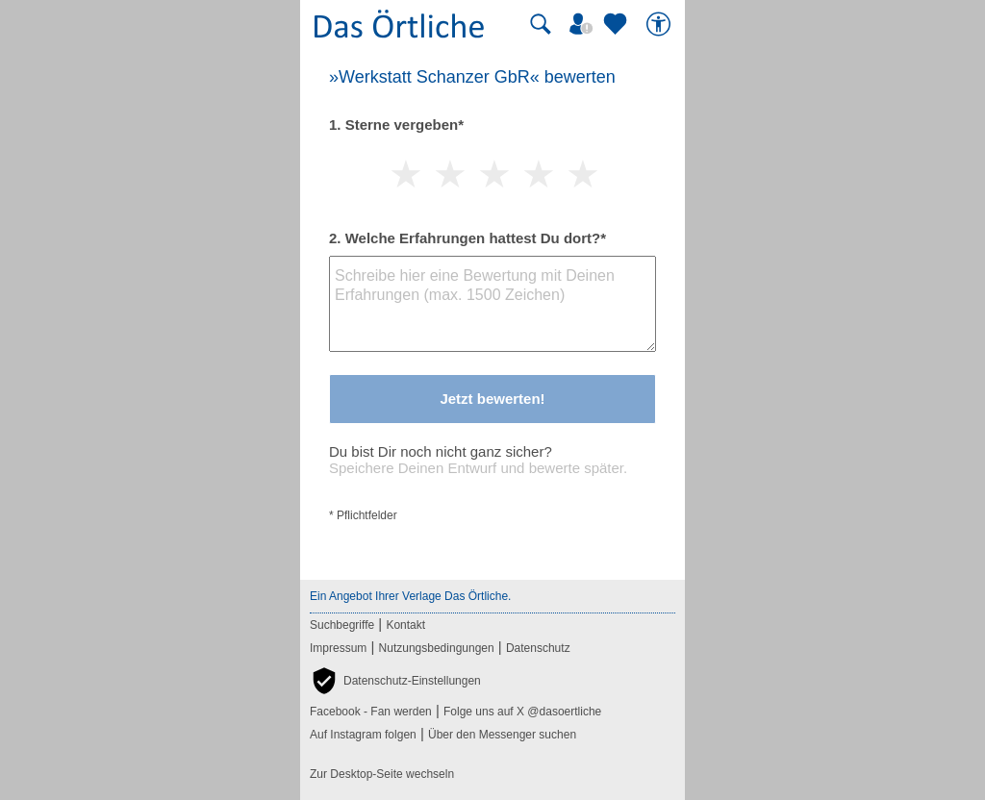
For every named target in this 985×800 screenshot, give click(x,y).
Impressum (338, 648)
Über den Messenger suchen (502, 734)
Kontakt (405, 625)
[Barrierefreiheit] (660, 24)
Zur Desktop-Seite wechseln (382, 774)
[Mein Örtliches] (583, 24)
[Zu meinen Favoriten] (617, 24)
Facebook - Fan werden (371, 711)
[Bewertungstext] (492, 304)
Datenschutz (538, 648)
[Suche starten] (540, 24)
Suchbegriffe (342, 625)
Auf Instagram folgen (363, 734)
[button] (395, 681)
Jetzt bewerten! (492, 398)
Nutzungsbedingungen (436, 648)
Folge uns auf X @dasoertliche (522, 711)
